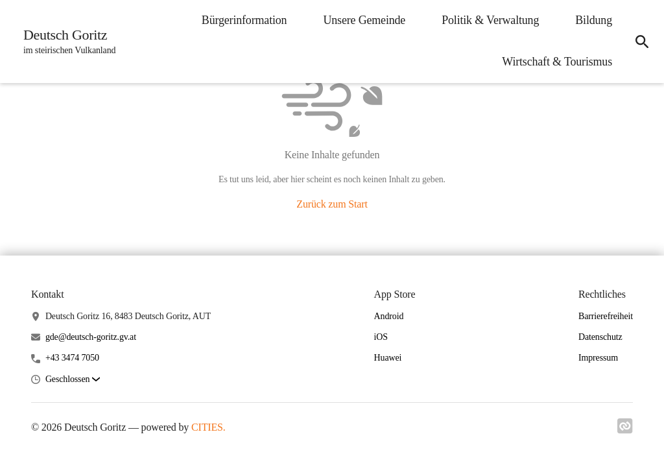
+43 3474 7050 (72, 358)
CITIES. (208, 427)
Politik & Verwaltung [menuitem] (490, 20)
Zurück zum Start (331, 204)
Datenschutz (600, 337)
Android (389, 316)
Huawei (388, 358)
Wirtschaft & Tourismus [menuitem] (557, 61)
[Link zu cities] (625, 430)
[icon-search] (641, 41)
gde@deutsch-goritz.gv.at (90, 337)
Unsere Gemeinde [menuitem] (364, 20)
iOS (381, 337)
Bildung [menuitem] (593, 20)
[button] (72, 380)
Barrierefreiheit (605, 316)
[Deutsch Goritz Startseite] (65, 41)
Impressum (598, 358)
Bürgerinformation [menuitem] (244, 20)
